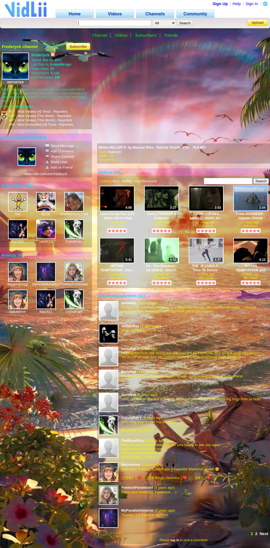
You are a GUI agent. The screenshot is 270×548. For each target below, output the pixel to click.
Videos (121, 35)
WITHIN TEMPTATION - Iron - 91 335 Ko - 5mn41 (117, 268)
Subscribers (146, 35)
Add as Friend (59, 167)
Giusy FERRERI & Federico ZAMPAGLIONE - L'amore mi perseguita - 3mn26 (162, 216)
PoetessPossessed (74, 284)
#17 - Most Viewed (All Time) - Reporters (38, 112)
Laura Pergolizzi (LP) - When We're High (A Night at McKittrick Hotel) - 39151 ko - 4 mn (117, 216)
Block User (56, 162)
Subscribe (78, 46)
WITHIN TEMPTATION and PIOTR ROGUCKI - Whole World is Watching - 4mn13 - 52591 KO (251, 268)
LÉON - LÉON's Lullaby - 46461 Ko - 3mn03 (206, 216)
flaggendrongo (18, 284)
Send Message (59, 146)
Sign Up (220, 3)
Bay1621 (17, 242)
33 (30, 185)
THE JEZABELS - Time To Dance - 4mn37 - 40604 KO (206, 268)
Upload (258, 22)
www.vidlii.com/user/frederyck (46, 174)
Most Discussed (145, 181)
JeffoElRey (130, 326)
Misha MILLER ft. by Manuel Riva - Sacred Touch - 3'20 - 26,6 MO (152, 147)
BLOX (46, 214)
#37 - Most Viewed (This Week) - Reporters (40, 116)
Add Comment (59, 151)
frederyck (114, 152)
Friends (171, 35)
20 (116, 172)
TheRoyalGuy (132, 441)
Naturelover (17, 312)
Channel (99, 35)
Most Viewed (122, 181)
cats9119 (46, 242)
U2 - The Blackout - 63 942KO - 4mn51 (162, 268)
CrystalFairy (74, 242)
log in (174, 540)
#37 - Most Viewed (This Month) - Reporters (40, 120)
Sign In (251, 3)
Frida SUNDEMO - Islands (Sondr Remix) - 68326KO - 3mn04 (251, 216)
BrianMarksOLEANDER (77, 214)
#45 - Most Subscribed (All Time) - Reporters (41, 124)
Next (263, 533)
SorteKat (128, 303)
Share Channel (59, 157)
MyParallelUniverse (46, 284)
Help (236, 3)
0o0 (18, 214)
